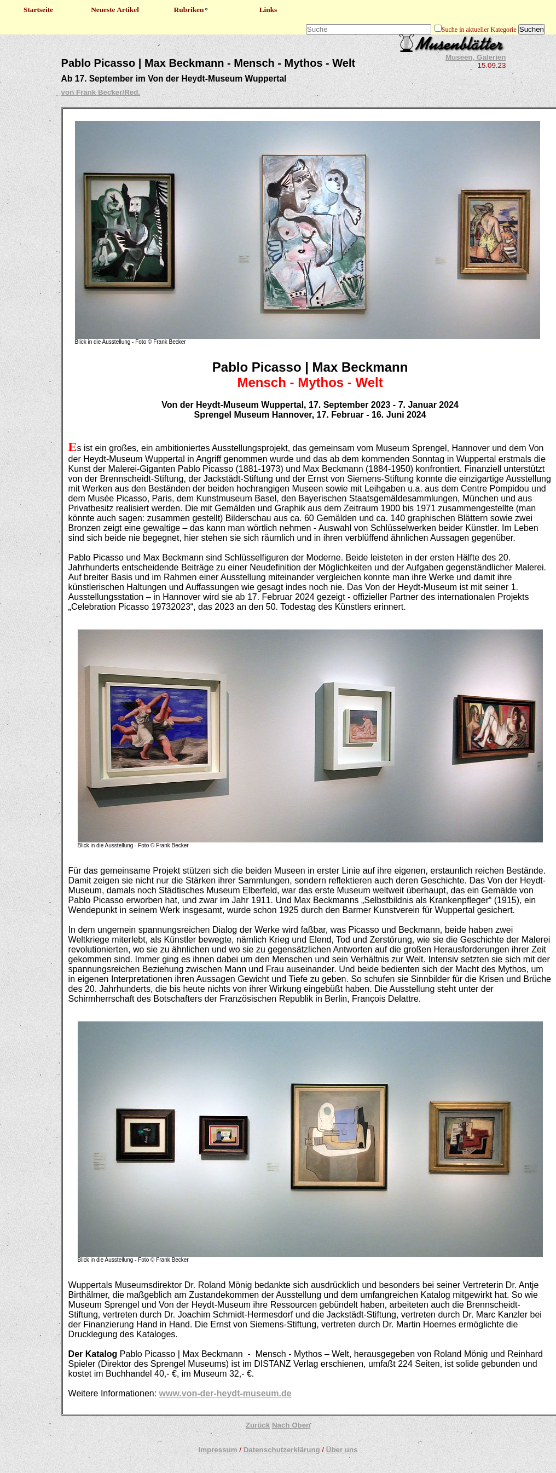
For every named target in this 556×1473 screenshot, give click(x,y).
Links (268, 9)
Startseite (38, 9)
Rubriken (192, 9)
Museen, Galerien (475, 57)
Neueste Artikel (115, 9)
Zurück (258, 1425)
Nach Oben (291, 1425)
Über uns (342, 1450)
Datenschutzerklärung (282, 1450)
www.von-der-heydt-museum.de (225, 1393)
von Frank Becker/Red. (100, 92)
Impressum (217, 1450)
